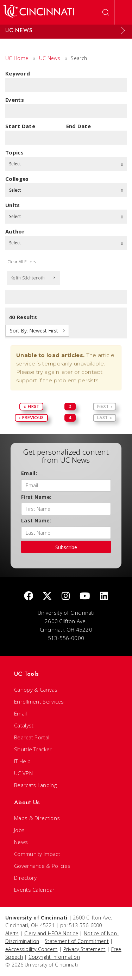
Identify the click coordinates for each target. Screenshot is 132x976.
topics (14, 152)
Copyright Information (54, 957)
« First (31, 406)
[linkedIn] (104, 596)
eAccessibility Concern (31, 949)
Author (15, 231)
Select (66, 164)
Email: (29, 473)
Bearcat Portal (31, 737)
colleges (17, 178)
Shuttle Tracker (33, 749)
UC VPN (23, 773)
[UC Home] (39, 12)
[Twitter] (47, 596)
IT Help (22, 761)
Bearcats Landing (35, 785)
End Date (78, 126)
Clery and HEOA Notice (51, 933)
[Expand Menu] (123, 30)
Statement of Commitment (77, 941)
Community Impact (37, 853)
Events (14, 99)
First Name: (36, 497)
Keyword (17, 73)
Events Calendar (34, 889)
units (12, 205)
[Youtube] (85, 596)
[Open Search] (105, 12)
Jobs (19, 829)
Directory (25, 877)
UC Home (16, 58)
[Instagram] (66, 596)
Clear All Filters (21, 262)
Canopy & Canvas (36, 689)
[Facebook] (28, 596)
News (21, 841)
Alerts (12, 933)
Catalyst (23, 725)
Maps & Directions (37, 818)
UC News (49, 58)
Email (20, 713)
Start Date (20, 126)
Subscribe (66, 547)
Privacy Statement (84, 949)
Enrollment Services (39, 701)
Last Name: (36, 520)
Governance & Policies (42, 865)
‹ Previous (31, 417)
